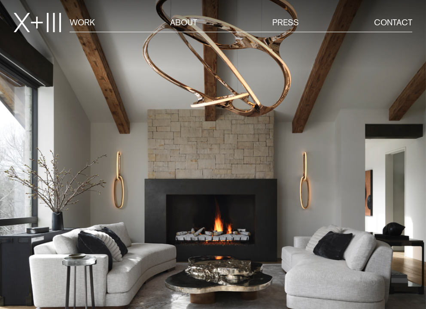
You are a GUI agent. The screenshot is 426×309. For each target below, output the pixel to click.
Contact (393, 22)
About (183, 22)
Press (285, 22)
